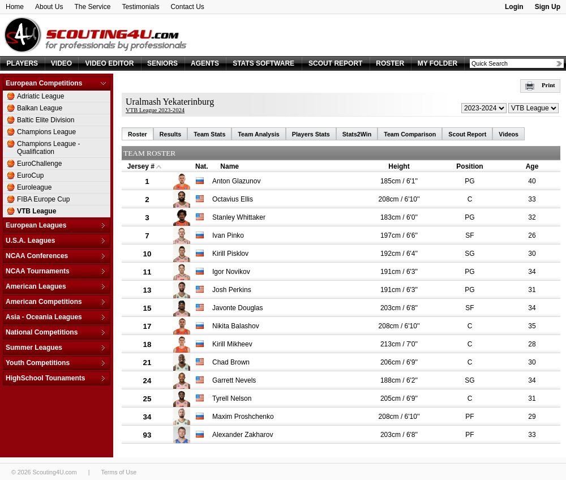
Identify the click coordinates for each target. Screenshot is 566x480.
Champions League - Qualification (48, 148)
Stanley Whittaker (238, 217)
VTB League (36, 211)
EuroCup (30, 175)
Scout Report (467, 134)
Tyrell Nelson (231, 398)
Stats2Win (356, 134)
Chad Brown (231, 362)
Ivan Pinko (228, 235)
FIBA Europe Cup (43, 199)
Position (469, 166)
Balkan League (39, 108)
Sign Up (547, 7)
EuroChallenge (39, 164)
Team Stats (209, 134)
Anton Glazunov (236, 181)
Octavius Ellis (232, 199)
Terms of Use (118, 472)
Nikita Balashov (235, 326)
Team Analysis (258, 134)
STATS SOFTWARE (263, 63)
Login (514, 7)
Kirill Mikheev (232, 344)
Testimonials (140, 7)
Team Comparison (410, 134)
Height (398, 166)
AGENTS (205, 63)
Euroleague (34, 187)
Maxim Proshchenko (243, 417)
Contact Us (187, 7)
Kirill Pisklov (230, 254)
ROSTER (390, 63)
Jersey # (141, 166)
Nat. (201, 166)
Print (540, 85)
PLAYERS (22, 63)
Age (532, 166)
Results (171, 134)
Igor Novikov (231, 272)
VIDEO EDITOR (109, 63)
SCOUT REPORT (335, 63)
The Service (92, 7)
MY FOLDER (437, 63)
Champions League (46, 132)
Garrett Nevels (234, 380)
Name (229, 166)
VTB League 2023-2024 (155, 110)
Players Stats (311, 134)
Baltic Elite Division (45, 120)
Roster (137, 134)
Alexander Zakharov (242, 435)
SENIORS (162, 63)
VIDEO (61, 63)
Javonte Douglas (237, 308)
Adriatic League (40, 96)
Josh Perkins (231, 290)
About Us (49, 7)
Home (15, 7)
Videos (508, 134)
